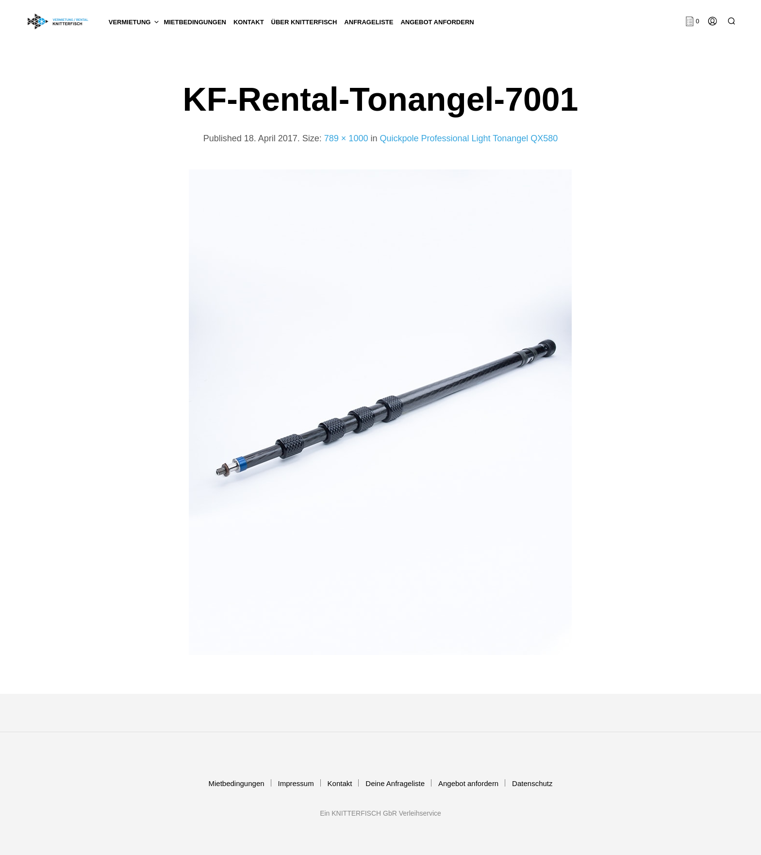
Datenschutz (532, 783)
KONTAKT (248, 22)
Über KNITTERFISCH (304, 22)
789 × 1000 (346, 138)
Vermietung (130, 22)
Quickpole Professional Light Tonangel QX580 (469, 138)
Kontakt (340, 783)
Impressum (296, 783)
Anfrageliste (368, 22)
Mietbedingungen (195, 22)
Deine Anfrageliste (395, 783)
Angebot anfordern (437, 22)
